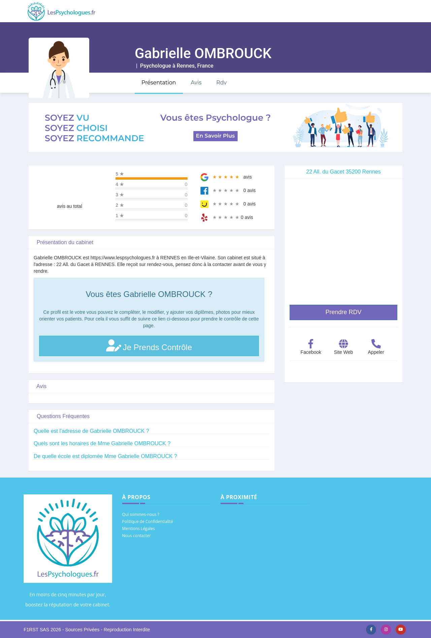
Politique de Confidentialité (147, 521)
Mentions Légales (138, 528)
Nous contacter (136, 535)
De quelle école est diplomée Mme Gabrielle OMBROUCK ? (105, 456)
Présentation (158, 82)
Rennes (186, 66)
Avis (196, 82)
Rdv (221, 82)
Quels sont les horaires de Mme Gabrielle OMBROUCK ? (102, 443)
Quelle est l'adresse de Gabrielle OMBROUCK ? (91, 431)
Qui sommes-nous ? (140, 514)
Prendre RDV (343, 312)
